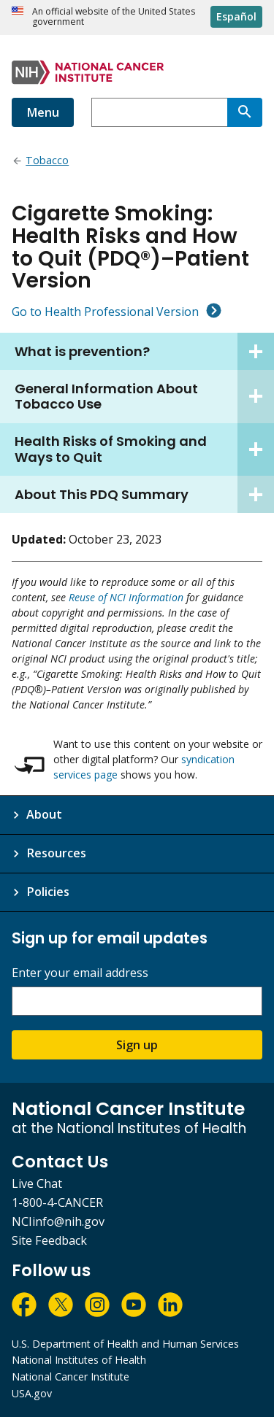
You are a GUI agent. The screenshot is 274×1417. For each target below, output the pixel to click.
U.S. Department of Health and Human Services (125, 1344)
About (44, 814)
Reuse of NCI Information (126, 597)
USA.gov (32, 1393)
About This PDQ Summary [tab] (144, 494)
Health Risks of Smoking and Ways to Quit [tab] (144, 449)
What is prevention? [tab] (144, 351)
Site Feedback (49, 1240)
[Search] (244, 112)
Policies (47, 892)
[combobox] (159, 112)
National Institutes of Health (79, 1360)
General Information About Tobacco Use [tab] (144, 396)
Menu (42, 112)
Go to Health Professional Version (105, 312)
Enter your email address (80, 973)
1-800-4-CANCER (57, 1202)
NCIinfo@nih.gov (58, 1221)
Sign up (137, 1045)
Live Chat (37, 1183)
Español (236, 16)
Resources (56, 853)
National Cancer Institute (70, 1376)
